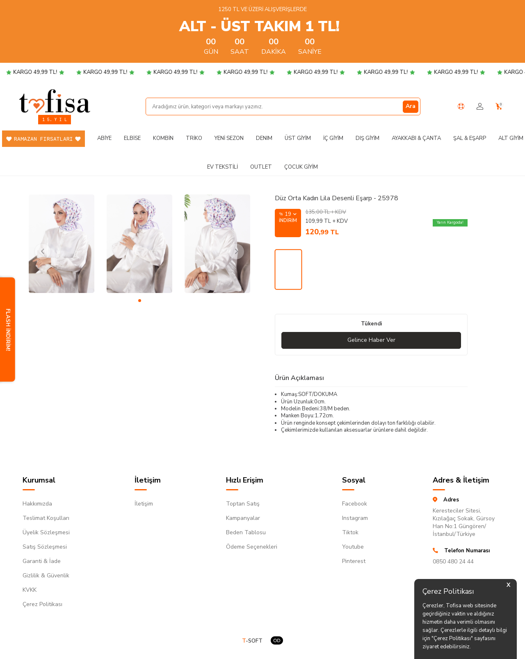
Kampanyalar (243, 518)
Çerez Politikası (42, 604)
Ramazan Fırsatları (43, 138)
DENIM (264, 138)
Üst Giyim (298, 138)
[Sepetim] (498, 106)
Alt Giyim (510, 138)
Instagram (355, 518)
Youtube (353, 547)
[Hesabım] (480, 106)
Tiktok (350, 532)
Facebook (354, 504)
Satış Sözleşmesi (45, 547)
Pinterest (353, 561)
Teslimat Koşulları (46, 518)
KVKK (30, 590)
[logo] (54, 101)
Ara (410, 106)
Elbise (132, 138)
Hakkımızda (37, 504)
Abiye (104, 138)
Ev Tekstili (222, 167)
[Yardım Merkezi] (461, 106)
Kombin (163, 138)
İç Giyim (333, 138)
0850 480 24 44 (453, 561)
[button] (139, 300)
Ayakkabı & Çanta (416, 138)
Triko (194, 138)
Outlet (261, 167)
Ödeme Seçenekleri (251, 547)
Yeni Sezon (229, 138)
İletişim (144, 504)
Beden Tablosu (246, 532)
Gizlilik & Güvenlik (46, 575)
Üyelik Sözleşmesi (46, 532)
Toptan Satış (243, 504)
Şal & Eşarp (469, 138)
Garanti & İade (42, 561)
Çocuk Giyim (301, 167)
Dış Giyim (367, 138)
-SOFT (252, 641)
